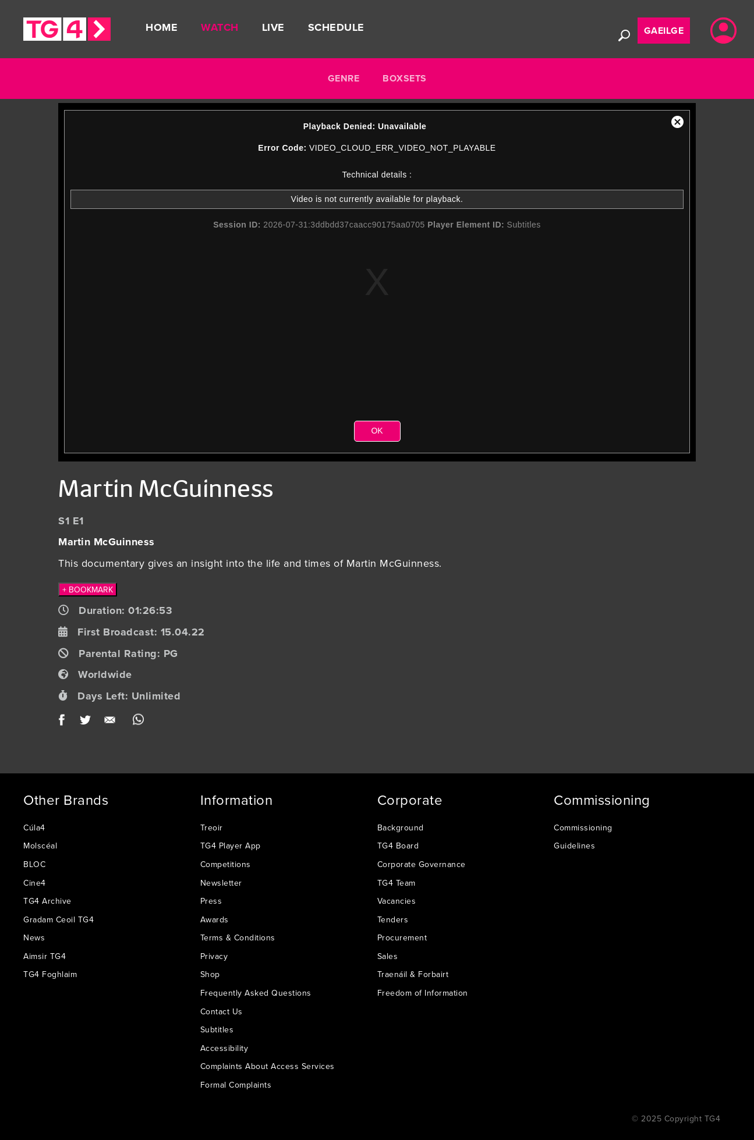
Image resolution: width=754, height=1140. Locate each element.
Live (273, 27)
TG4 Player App (230, 845)
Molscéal (40, 845)
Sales (387, 956)
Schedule (336, 27)
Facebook (65, 722)
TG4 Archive (47, 901)
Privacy (214, 956)
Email (112, 722)
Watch (220, 27)
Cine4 (34, 883)
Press (211, 901)
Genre (344, 78)
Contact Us (221, 1011)
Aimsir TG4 (44, 956)
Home (162, 27)
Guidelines (574, 845)
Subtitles (217, 1029)
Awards (214, 919)
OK (377, 430)
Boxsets (405, 78)
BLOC (34, 864)
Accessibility (224, 1048)
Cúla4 (34, 827)
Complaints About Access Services (267, 1066)
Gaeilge (664, 30)
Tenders (393, 919)
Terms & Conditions (237, 937)
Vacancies (396, 901)
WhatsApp (138, 722)
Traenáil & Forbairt (413, 974)
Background (400, 827)
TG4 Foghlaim (50, 974)
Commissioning (583, 827)
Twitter (86, 722)
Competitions (225, 864)
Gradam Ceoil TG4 (58, 919)
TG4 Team (396, 883)
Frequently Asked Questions (255, 993)
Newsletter (221, 883)
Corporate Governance (421, 864)
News (34, 937)
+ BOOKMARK (87, 589)
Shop (210, 974)
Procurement (402, 937)
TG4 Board (398, 845)
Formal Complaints (236, 1085)
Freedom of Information (422, 993)
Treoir (211, 827)
